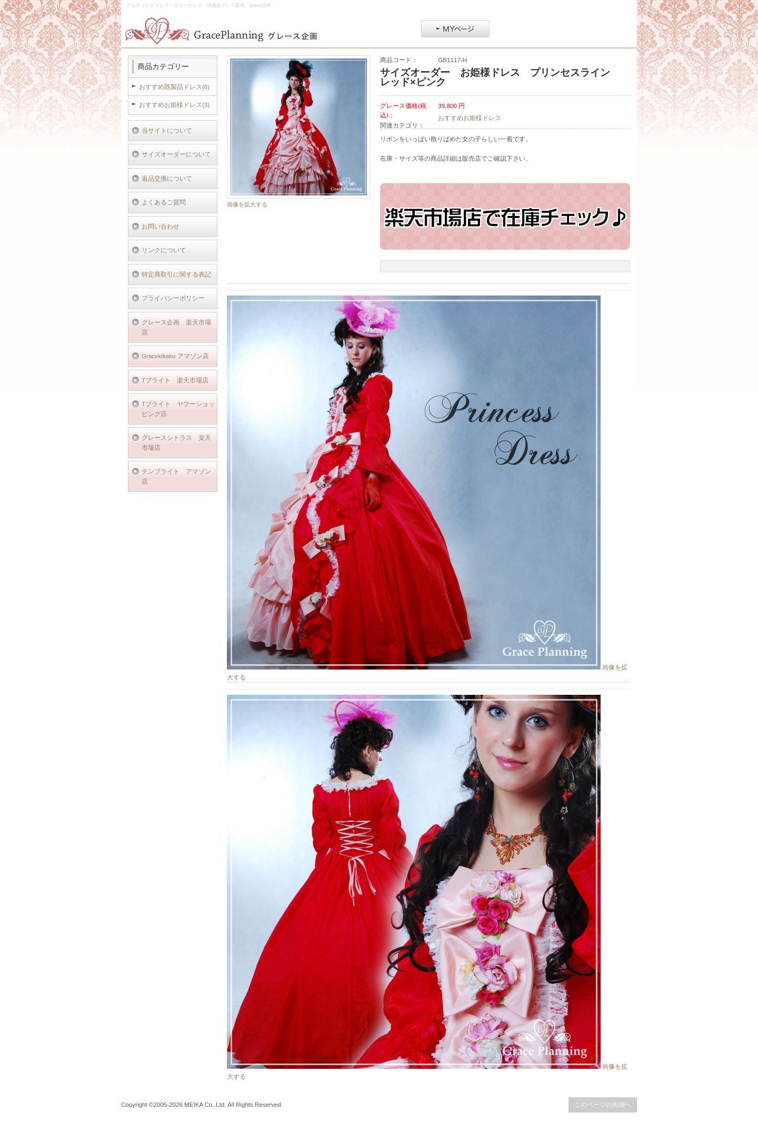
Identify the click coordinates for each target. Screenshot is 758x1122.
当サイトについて (167, 130)
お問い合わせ (160, 226)
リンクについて (164, 250)
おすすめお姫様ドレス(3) (174, 104)
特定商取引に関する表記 (176, 274)
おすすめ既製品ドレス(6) (174, 86)
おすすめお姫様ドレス (469, 117)
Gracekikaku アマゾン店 (175, 355)
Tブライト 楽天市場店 (175, 380)
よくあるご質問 (164, 202)
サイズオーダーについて (176, 154)
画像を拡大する (247, 204)
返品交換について (167, 178)
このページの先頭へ (602, 1104)
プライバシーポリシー (173, 297)
